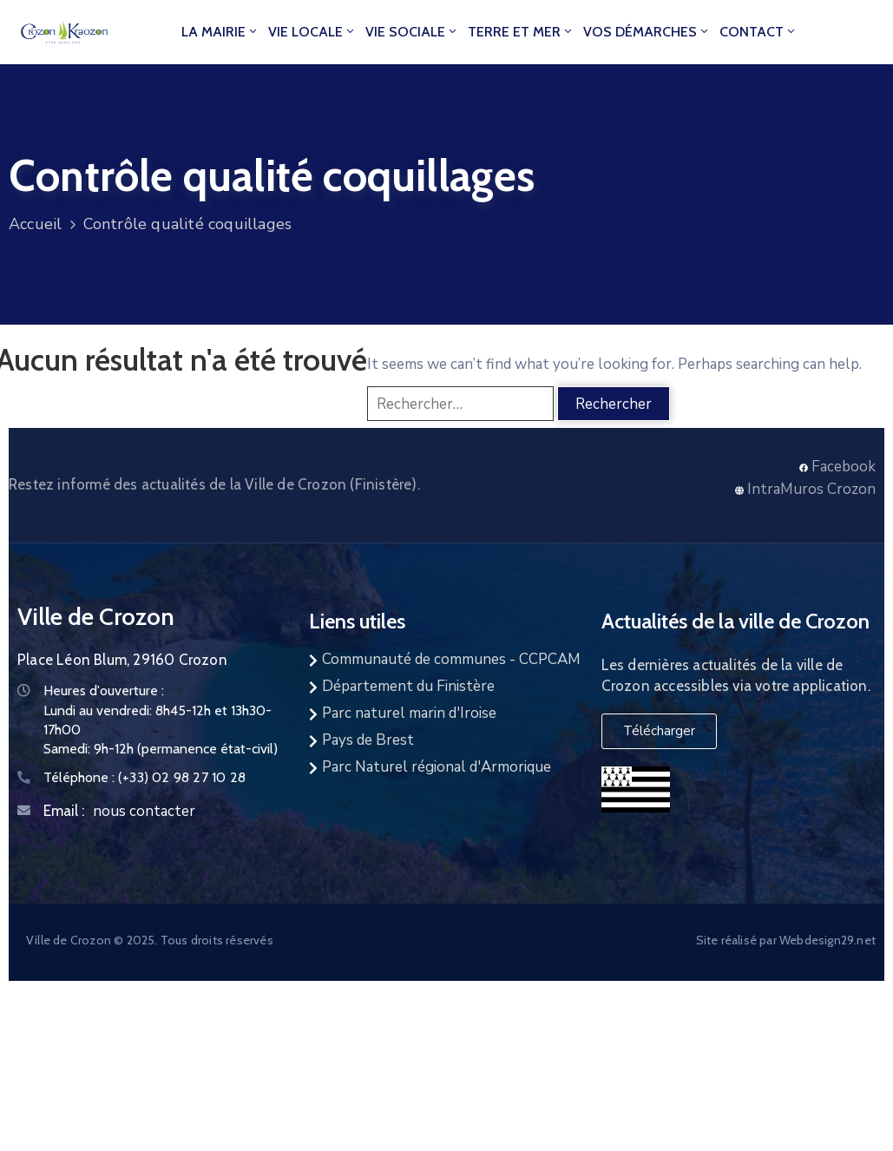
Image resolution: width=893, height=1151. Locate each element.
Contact (758, 31)
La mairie (220, 31)
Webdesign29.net (827, 940)
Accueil (35, 224)
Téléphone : (144, 777)
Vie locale (312, 31)
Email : (63, 810)
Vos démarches (647, 31)
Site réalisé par (737, 940)
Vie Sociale (412, 31)
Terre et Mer (521, 31)
